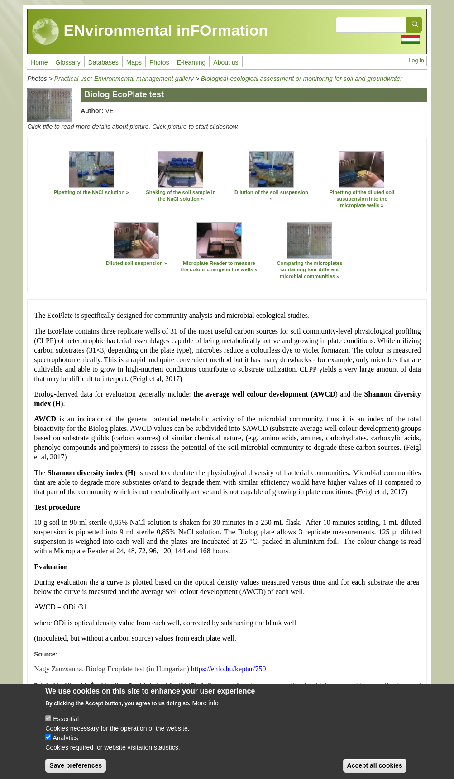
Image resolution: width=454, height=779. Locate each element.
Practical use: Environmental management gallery (124, 78)
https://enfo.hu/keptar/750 (228, 669)
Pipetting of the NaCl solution (89, 192)
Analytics (65, 745)
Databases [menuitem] (103, 62)
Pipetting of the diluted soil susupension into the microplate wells (362, 198)
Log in (416, 60)
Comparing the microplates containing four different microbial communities (310, 269)
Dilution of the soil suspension (271, 192)
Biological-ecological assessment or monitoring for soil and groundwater (301, 78)
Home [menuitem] (39, 62)
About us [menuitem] (225, 62)
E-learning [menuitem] (191, 62)
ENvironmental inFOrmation (150, 31)
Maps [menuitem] (134, 62)
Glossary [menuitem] (68, 62)
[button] (91, 169)
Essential (66, 726)
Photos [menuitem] (159, 62)
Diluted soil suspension (134, 263)
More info (205, 710)
